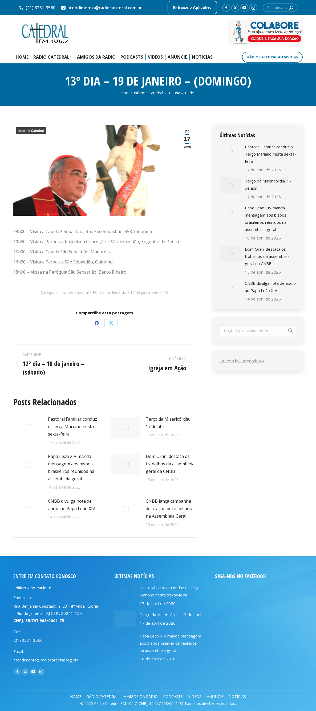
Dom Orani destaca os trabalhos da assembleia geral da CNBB (170, 463)
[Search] (280, 7)
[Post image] (28, 427)
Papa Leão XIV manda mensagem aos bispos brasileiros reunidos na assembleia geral (71, 467)
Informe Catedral (31, 131)
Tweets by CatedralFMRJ (242, 360)
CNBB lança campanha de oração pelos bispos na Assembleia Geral (169, 508)
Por (109, 292)
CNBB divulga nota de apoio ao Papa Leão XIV (71, 504)
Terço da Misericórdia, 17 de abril (168, 422)
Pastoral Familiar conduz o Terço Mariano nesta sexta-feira (72, 426)
